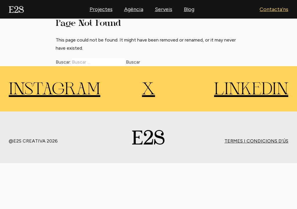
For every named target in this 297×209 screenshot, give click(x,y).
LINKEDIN (251, 90)
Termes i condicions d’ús (256, 141)
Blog (189, 9)
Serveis (163, 9)
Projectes (101, 9)
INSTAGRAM (54, 90)
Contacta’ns (274, 9)
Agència (133, 9)
